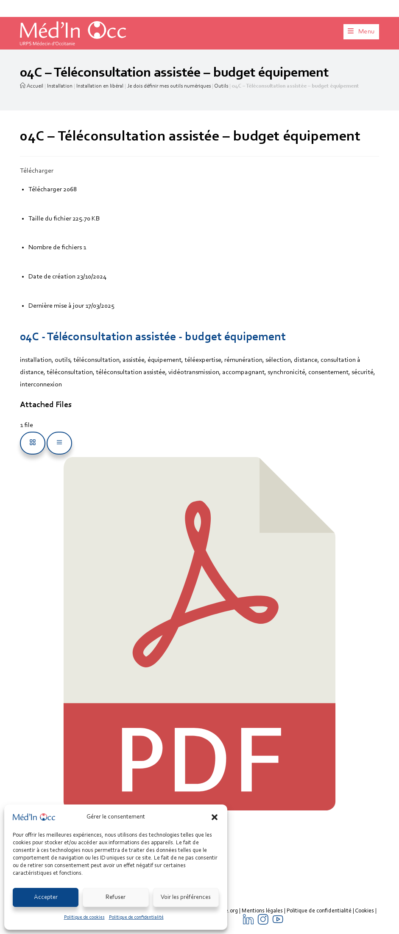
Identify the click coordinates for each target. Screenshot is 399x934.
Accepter (46, 897)
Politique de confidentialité (136, 917)
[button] (214, 817)
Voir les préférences (186, 897)
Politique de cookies (84, 917)
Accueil (31, 86)
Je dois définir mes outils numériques (169, 86)
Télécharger (36, 171)
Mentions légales (262, 911)
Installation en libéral (99, 86)
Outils (221, 86)
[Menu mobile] (361, 31)
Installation (60, 86)
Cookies (364, 911)
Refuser (116, 897)
